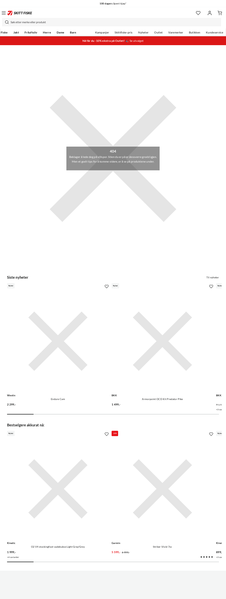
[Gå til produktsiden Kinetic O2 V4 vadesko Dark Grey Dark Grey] (178, 435)
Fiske (4, 32)
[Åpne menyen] (3, 13)
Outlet (158, 32)
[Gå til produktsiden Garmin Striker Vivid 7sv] (109, 435)
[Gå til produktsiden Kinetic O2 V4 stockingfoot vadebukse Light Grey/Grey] (40, 435)
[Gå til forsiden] (19, 13)
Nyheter (143, 32)
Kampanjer (102, 32)
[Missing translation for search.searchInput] (5, 22)
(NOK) (113, 583)
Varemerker (175, 32)
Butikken (194, 32)
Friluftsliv (31, 32)
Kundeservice (214, 32)
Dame (60, 32)
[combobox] (111, 22)
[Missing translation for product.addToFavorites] (71, 286)
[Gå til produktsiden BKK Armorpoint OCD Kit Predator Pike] (109, 323)
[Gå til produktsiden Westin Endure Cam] (40, 323)
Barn (73, 32)
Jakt (16, 32)
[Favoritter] (198, 13)
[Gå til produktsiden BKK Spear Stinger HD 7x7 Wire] (178, 323)
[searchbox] (115, 22)
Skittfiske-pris (123, 32)
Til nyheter (212, 277)
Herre (47, 32)
